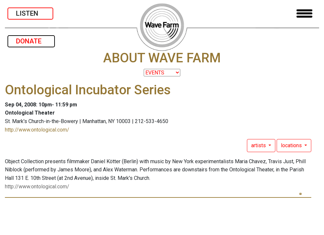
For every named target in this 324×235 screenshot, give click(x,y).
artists (259, 145)
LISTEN (30, 13)
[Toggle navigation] (304, 13)
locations (292, 145)
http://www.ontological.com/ (37, 130)
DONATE (31, 41)
